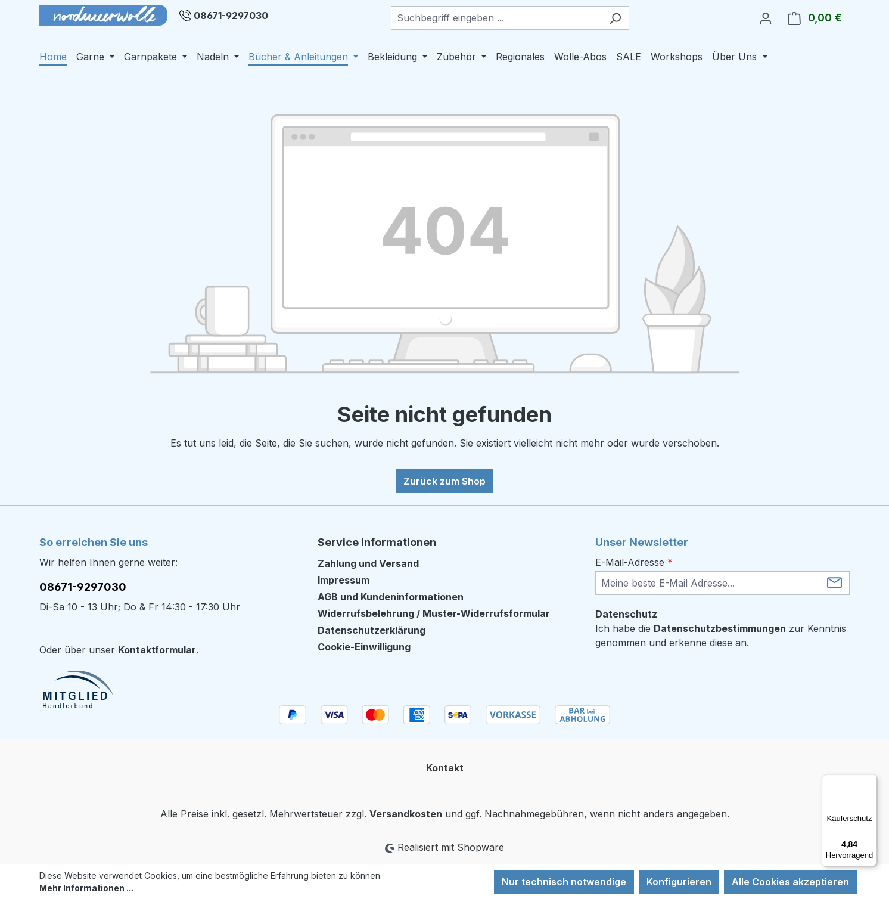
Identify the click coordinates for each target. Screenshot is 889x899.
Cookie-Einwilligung (364, 647)
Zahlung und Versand (368, 563)
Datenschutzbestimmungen (720, 628)
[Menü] (870, 781)
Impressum (343, 580)
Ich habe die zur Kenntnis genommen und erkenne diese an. (720, 635)
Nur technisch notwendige (564, 882)
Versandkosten (405, 814)
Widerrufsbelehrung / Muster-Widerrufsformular (434, 613)
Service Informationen (377, 542)
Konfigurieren (678, 882)
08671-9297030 (231, 15)
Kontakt (445, 768)
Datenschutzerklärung (371, 630)
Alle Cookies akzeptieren (790, 882)
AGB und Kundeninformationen (391, 597)
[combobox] (496, 18)
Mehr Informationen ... (86, 888)
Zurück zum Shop (444, 481)
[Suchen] (615, 18)
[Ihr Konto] (765, 18)
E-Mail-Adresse (634, 562)
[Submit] (834, 582)
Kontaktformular (157, 650)
